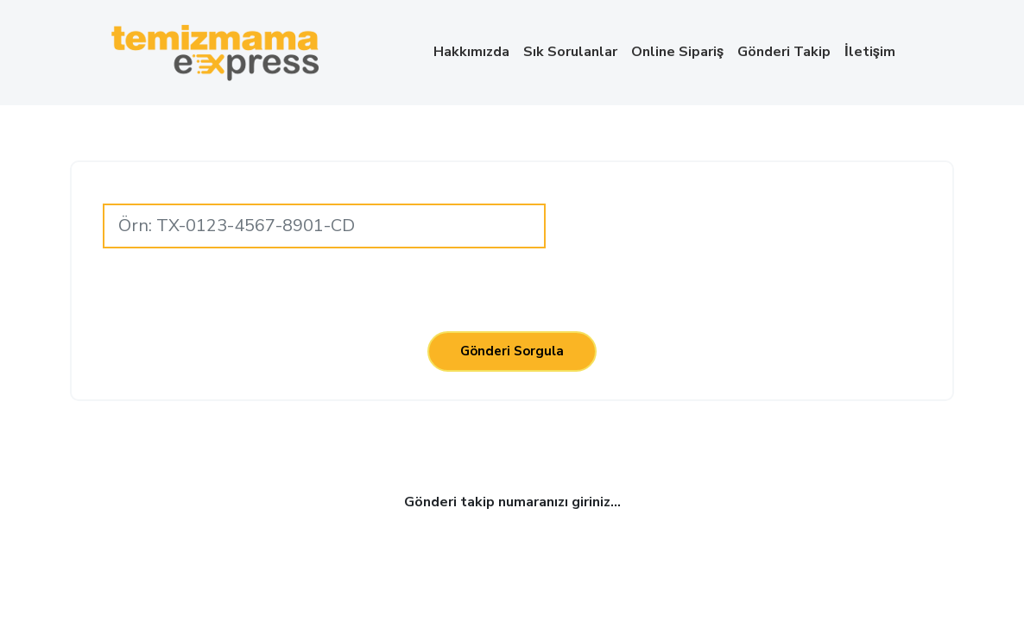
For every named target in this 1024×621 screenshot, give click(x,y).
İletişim (869, 51)
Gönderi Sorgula (512, 351)
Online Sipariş (677, 51)
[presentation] (746, 223)
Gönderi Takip (784, 51)
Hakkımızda (471, 51)
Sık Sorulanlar (570, 51)
